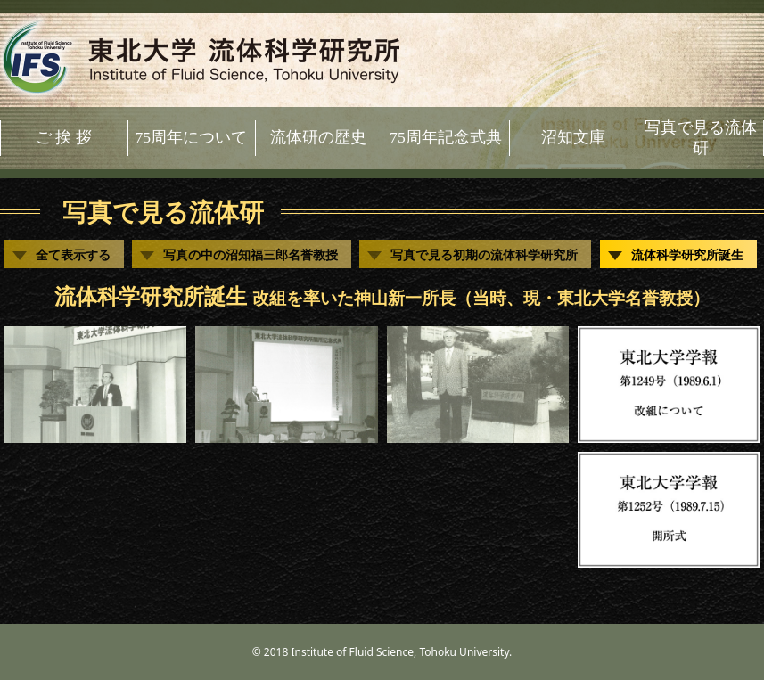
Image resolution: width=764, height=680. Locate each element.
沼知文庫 (573, 137)
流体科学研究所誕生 (687, 254)
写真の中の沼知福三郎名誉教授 (250, 254)
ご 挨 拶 (64, 137)
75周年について (191, 137)
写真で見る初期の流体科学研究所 (484, 254)
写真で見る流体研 (701, 138)
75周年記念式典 (446, 137)
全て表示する (73, 254)
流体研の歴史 (318, 137)
